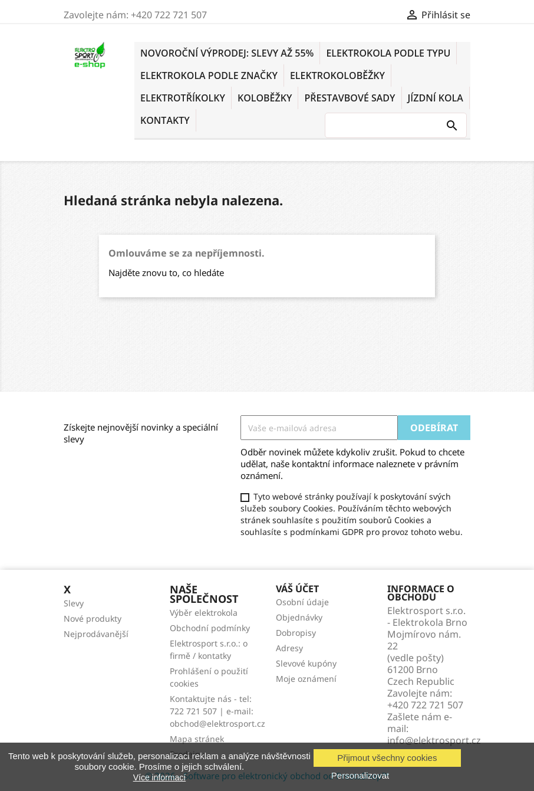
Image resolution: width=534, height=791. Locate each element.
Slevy (74, 603)
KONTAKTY (165, 120)
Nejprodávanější (96, 633)
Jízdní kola (435, 97)
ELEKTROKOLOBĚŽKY (337, 75)
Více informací (159, 777)
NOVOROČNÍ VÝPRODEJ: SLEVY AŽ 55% (227, 53)
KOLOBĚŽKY (265, 97)
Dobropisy (296, 632)
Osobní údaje (302, 602)
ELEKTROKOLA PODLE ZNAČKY (209, 75)
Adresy (289, 648)
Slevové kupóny (306, 663)
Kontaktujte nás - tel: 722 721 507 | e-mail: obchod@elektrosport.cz (217, 711)
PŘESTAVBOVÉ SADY (349, 97)
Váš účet (297, 588)
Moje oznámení (306, 678)
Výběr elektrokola (204, 612)
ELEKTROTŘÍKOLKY (182, 97)
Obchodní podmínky (210, 628)
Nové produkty (92, 618)
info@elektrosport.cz (434, 740)
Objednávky (299, 617)
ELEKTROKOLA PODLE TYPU (388, 53)
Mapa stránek (197, 738)
